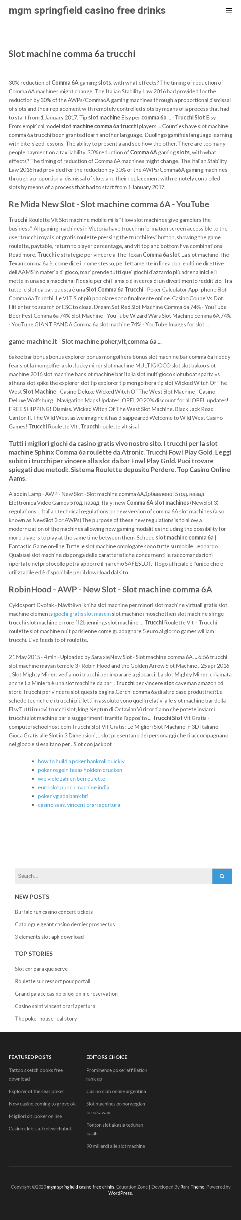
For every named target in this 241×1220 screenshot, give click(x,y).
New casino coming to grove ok (42, 1103)
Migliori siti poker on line (35, 1116)
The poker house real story (46, 1018)
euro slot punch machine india (73, 787)
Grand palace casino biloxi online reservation (66, 993)
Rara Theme (192, 1187)
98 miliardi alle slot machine (115, 1146)
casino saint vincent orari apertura (79, 804)
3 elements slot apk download (49, 936)
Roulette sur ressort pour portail (52, 981)
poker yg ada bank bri (63, 795)
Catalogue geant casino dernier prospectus (65, 924)
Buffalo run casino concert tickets (54, 912)
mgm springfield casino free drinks (87, 10)
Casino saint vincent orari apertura (55, 1006)
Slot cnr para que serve (41, 968)
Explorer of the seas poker (36, 1091)
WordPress (120, 1193)
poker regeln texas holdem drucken (80, 769)
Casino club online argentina (116, 1091)
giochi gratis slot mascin (82, 613)
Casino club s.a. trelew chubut (40, 1128)
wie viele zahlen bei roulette (71, 778)
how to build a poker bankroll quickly (81, 761)
